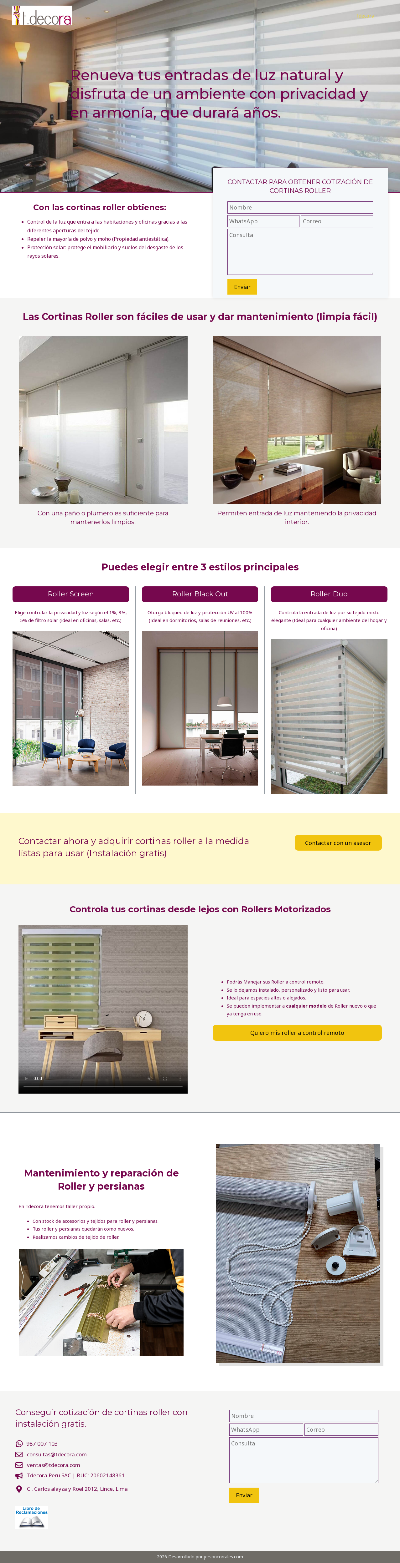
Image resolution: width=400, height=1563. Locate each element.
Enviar (242, 287)
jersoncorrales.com (223, 1557)
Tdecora (365, 15)
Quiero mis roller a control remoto (297, 1032)
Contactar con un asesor (338, 843)
